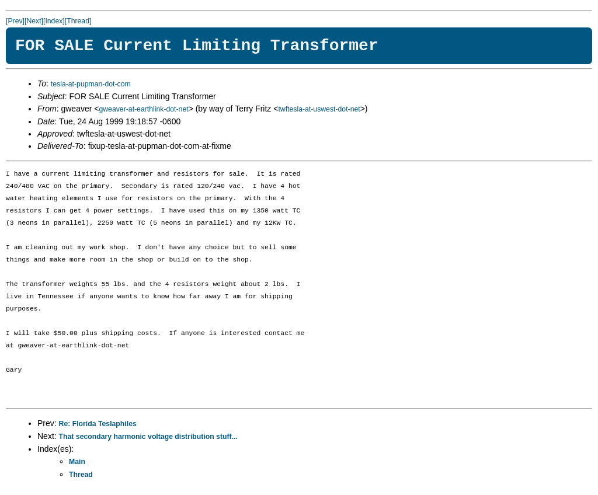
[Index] (54, 21)
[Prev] (15, 21)
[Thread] (78, 21)
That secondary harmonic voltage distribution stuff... (148, 437)
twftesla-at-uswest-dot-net (319, 109)
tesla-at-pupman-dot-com (91, 84)
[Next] (34, 21)
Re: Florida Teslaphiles (98, 424)
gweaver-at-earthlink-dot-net (143, 109)
